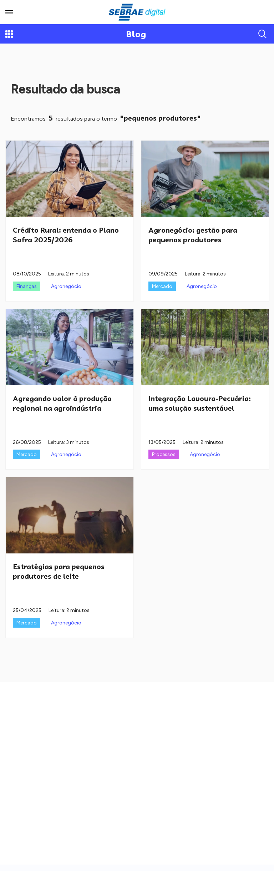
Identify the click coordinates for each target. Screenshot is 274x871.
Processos (164, 454)
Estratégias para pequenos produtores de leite (59, 571)
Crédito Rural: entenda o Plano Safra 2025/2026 (66, 235)
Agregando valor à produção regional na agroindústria (62, 403)
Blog (136, 34)
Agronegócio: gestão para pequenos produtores (192, 235)
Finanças (26, 286)
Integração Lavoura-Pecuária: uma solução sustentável (199, 403)
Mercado (162, 286)
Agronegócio (66, 286)
